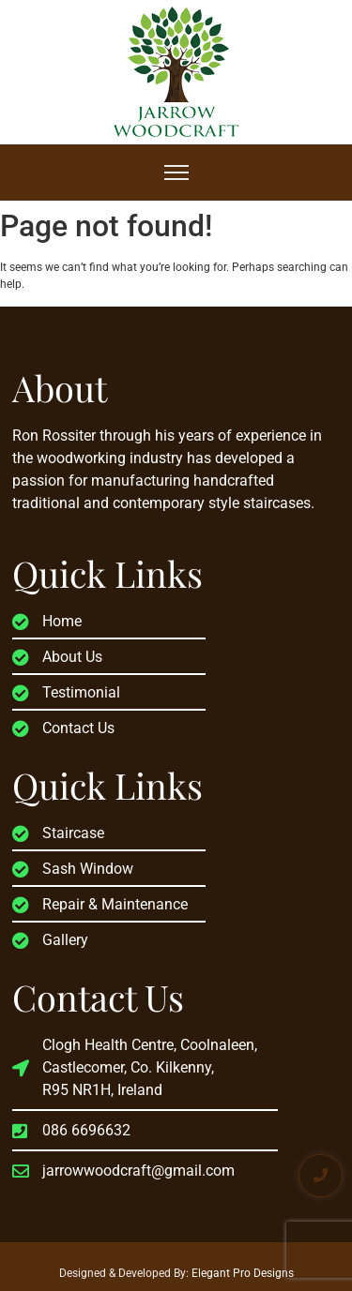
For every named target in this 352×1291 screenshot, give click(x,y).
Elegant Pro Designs (242, 1273)
